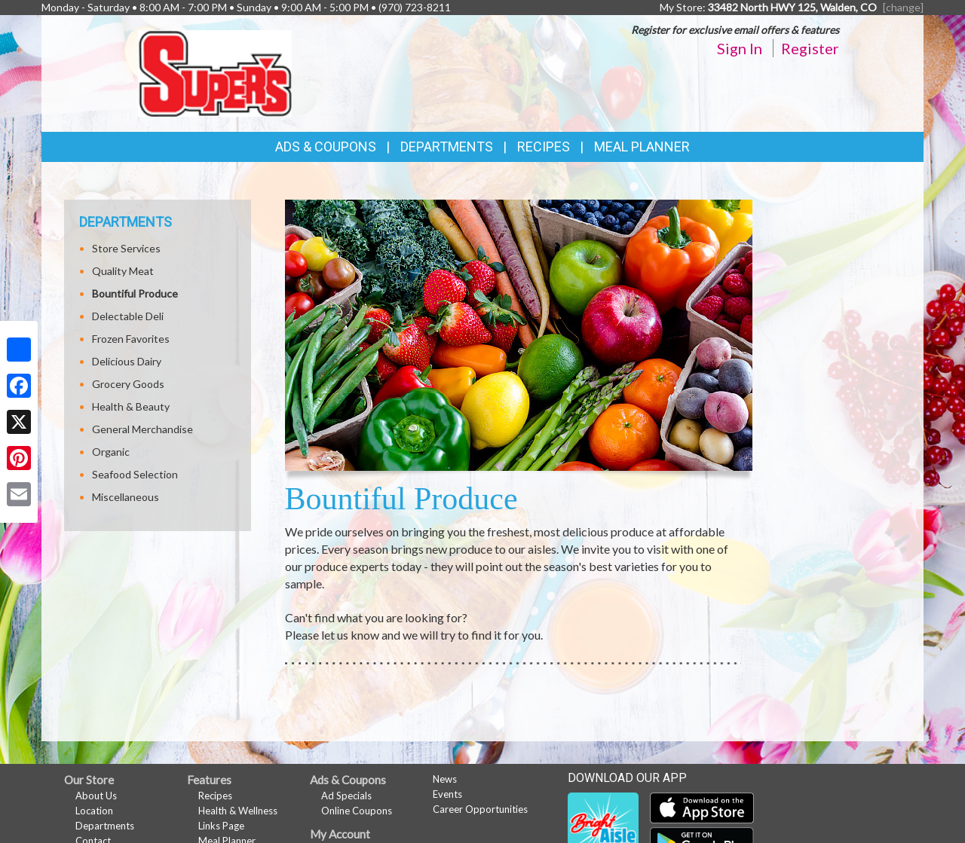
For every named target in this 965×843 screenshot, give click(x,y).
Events (447, 794)
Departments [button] (446, 146)
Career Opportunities (480, 809)
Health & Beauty (131, 406)
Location (94, 811)
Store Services (126, 248)
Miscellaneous (125, 496)
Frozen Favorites (131, 338)
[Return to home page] (215, 72)
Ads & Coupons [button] (325, 146)
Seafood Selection (135, 474)
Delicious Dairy (126, 361)
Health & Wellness (237, 811)
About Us (96, 796)
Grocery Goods (128, 383)
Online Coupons (356, 811)
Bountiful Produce (135, 293)
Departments (104, 826)
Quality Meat (123, 270)
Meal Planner (642, 146)
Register (810, 48)
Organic (111, 451)
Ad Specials (346, 796)
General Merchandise (142, 429)
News (445, 779)
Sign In (739, 48)
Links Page (221, 826)
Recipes (543, 146)
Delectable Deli (128, 316)
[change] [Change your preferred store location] (903, 7)
